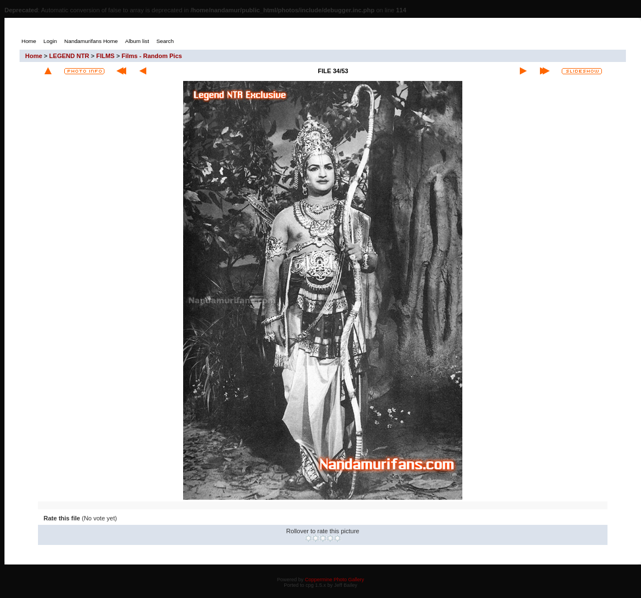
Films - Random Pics (152, 55)
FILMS (105, 55)
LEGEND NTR (69, 55)
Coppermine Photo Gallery (334, 579)
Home (33, 55)
